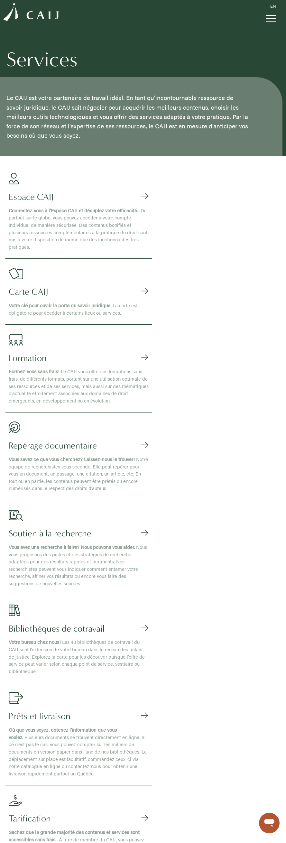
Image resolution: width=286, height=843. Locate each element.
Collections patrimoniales (176, 732)
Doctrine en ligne (168, 676)
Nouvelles (76, 770)
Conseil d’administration (30, 670)
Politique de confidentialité (71, 831)
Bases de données (170, 704)
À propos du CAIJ (24, 663)
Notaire (70, 684)
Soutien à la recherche (28, 784)
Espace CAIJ (18, 756)
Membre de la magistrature (89, 676)
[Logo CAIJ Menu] (31, 13)
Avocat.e (71, 670)
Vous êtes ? (75, 663)
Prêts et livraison (22, 798)
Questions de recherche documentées (189, 691)
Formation (16, 770)
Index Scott (162, 725)
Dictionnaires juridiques (175, 697)
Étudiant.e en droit (81, 704)
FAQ (71, 763)
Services (14, 749)
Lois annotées (165, 684)
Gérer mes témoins (24, 831)
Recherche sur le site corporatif (98, 749)
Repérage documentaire (29, 777)
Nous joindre (79, 777)
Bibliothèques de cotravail (31, 791)
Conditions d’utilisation (121, 831)
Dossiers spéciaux (169, 718)
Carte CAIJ (16, 763)
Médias (74, 756)
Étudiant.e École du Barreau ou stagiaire (102, 691)
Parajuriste (73, 697)
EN (273, 6)
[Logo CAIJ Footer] (14, 639)
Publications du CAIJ (26, 676)
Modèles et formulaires (174, 711)
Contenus (161, 663)
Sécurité (155, 831)
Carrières (15, 684)
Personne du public (82, 711)
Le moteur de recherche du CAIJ (184, 670)
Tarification (17, 805)
